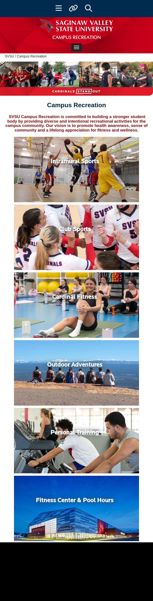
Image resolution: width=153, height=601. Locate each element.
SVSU (9, 56)
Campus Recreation (32, 56)
